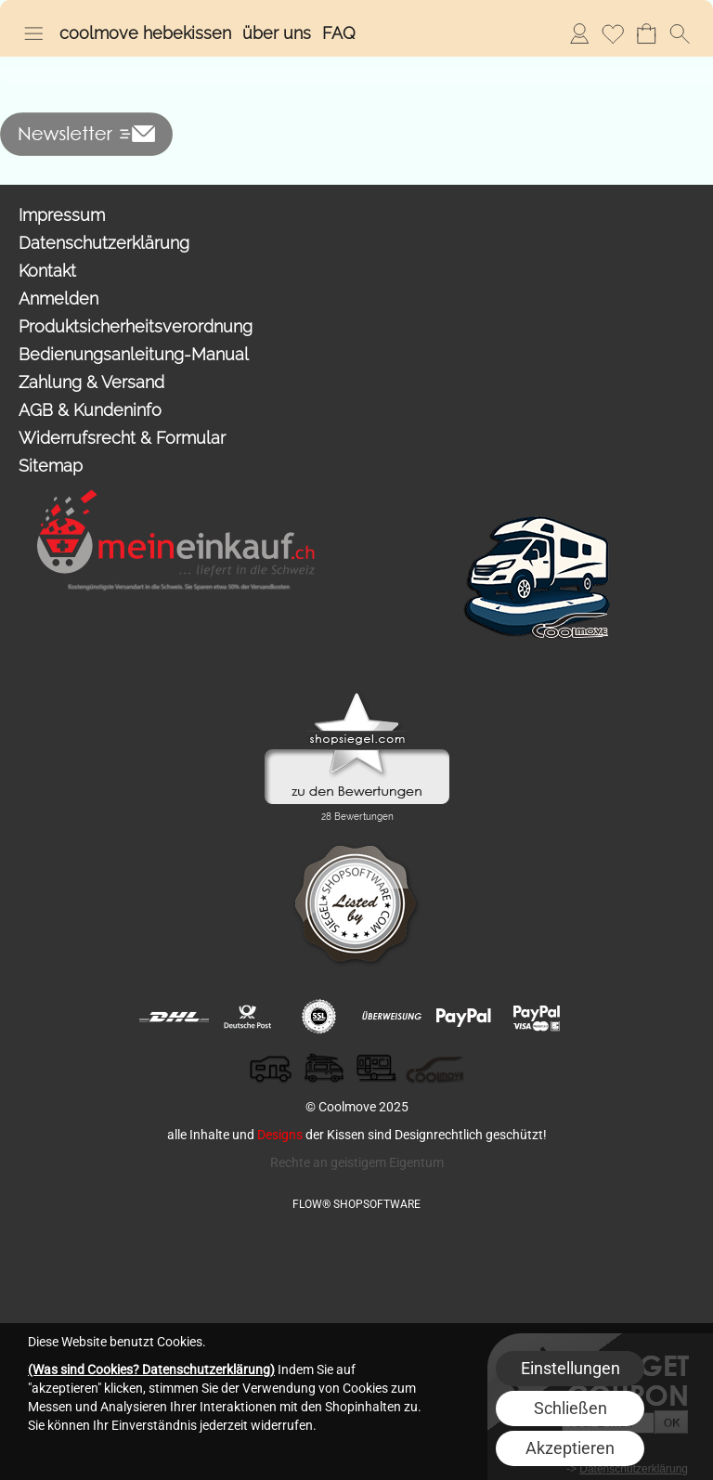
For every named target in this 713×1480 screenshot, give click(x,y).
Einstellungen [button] (570, 1368)
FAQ (339, 33)
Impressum (62, 215)
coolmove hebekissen (145, 33)
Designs (280, 1134)
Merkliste (613, 33)
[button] (33, 33)
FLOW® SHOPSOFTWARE (356, 1204)
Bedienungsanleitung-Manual (134, 354)
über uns (276, 33)
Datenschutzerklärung (104, 243)
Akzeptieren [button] (570, 1448)
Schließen (570, 1408)
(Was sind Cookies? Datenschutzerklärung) (151, 1369)
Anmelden (579, 33)
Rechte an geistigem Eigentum (357, 1162)
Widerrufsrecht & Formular (122, 438)
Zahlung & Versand (91, 382)
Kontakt (47, 270)
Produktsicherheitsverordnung (136, 326)
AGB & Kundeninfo (90, 410)
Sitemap (51, 465)
